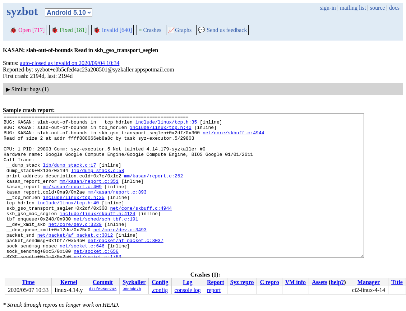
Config (160, 282)
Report (215, 282)
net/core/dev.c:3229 (75, 246)
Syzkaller (134, 282)
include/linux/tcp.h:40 (161, 130)
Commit (103, 282)
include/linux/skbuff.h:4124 (97, 234)
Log (188, 282)
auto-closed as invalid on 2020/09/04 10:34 (70, 63)
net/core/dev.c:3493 (120, 253)
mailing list (353, 8)
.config (160, 290)
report (214, 290)
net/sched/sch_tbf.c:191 (106, 240)
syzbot (22, 11)
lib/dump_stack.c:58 (97, 182)
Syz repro (242, 282)
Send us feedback (222, 30)
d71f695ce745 (103, 289)
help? (337, 282)
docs (394, 8)
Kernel (68, 282)
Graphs (180, 30)
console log (188, 290)
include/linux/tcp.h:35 (166, 124)
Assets (319, 282)
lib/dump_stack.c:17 (69, 175)
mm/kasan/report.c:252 (153, 188)
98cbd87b (132, 289)
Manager (368, 282)
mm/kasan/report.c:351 (89, 195)
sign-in (328, 8)
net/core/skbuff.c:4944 (233, 137)
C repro (269, 282)
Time (28, 282)
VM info (295, 282)
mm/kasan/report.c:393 (117, 208)
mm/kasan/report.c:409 (72, 201)
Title (397, 282)
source (377, 8)
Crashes (149, 30)
